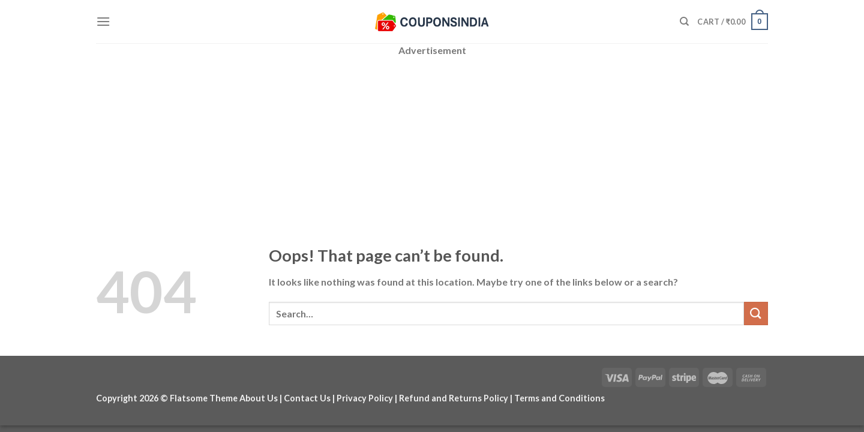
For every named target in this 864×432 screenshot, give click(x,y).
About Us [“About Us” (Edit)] (258, 398)
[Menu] (103, 21)
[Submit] (756, 313)
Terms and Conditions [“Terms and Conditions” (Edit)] (559, 398)
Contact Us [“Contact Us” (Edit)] (307, 398)
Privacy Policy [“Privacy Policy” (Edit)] (365, 398)
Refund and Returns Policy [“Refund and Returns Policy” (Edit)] (453, 398)
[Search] (684, 21)
